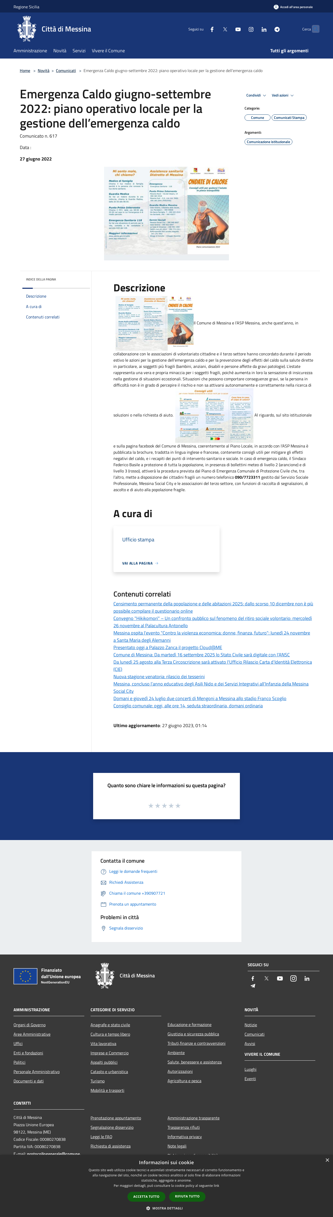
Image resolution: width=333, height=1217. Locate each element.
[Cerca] (313, 29)
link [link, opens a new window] (216, 1185)
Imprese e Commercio (110, 1053)
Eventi (250, 1078)
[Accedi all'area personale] (293, 7)
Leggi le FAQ (101, 1136)
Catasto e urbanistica (109, 1071)
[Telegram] (267, 28)
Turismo (98, 1081)
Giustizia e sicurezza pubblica (193, 1034)
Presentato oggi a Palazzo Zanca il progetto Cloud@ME (167, 647)
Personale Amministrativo (37, 1071)
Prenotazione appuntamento (116, 1118)
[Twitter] (215, 28)
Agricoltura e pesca (184, 1081)
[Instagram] (241, 28)
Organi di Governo (30, 1025)
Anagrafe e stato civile (110, 1025)
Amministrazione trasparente (194, 1118)
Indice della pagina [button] (41, 279)
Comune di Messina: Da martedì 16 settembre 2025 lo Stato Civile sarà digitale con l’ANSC (201, 654)
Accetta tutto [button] (146, 1196)
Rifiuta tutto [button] (187, 1196)
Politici (19, 1062)
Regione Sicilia (26, 7)
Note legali (177, 1146)
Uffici (18, 1043)
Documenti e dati (29, 1081)
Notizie (251, 1025)
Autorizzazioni (180, 1071)
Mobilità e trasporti (107, 1090)
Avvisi (250, 1043)
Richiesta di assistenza (111, 1146)
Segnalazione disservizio (112, 1127)
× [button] (327, 1160)
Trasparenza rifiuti (184, 1127)
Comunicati (66, 70)
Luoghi (251, 1069)
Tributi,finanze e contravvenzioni (197, 1043)
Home (25, 70)
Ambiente (176, 1052)
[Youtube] (228, 28)
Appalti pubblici (104, 1062)
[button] (166, 1208)
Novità (43, 70)
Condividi (257, 95)
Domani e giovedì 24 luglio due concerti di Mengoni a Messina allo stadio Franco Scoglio (199, 698)
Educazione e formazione (190, 1024)
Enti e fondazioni (28, 1053)
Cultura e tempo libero (110, 1034)
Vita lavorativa (103, 1043)
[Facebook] (202, 28)
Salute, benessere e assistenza (195, 1062)
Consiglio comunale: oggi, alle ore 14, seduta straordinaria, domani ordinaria (188, 705)
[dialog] (166, 1186)
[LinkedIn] (254, 28)
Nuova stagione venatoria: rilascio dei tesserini (159, 676)
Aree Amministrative (32, 1034)
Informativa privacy (185, 1136)
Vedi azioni (283, 95)
